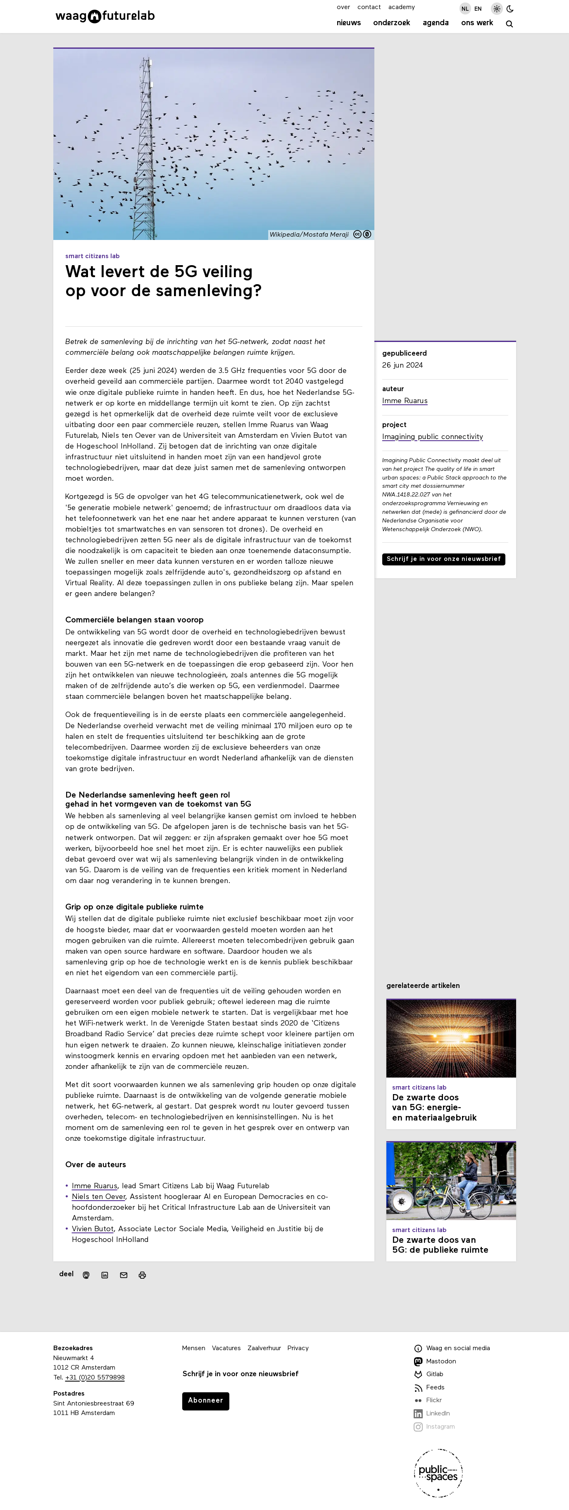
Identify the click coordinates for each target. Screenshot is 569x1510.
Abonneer (206, 1400)
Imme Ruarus (94, 1186)
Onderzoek (391, 23)
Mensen (193, 1348)
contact (369, 7)
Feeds (429, 1387)
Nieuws (349, 23)
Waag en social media (452, 1348)
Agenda (436, 23)
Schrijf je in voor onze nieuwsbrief (444, 559)
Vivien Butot (93, 1229)
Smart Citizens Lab (92, 256)
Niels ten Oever (98, 1197)
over (343, 7)
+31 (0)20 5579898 (95, 1378)
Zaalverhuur (264, 1348)
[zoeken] (509, 24)
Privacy (298, 1348)
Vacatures (226, 1348)
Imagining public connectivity (432, 437)
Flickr (428, 1400)
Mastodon (435, 1361)
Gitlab (429, 1374)
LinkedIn (432, 1413)
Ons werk (477, 23)
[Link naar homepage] (105, 16)
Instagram (434, 1427)
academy (401, 7)
